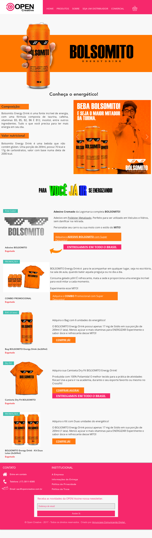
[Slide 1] (109, 168)
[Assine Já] (76, 513)
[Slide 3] (115, 168)
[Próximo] (147, 136)
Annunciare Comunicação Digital (109, 522)
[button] (63, 8)
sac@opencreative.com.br (29, 489)
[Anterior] (77, 136)
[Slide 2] (112, 168)
